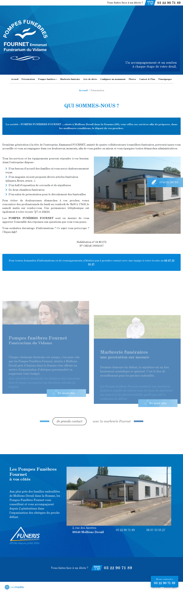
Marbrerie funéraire (70, 79)
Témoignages (165, 79)
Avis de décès (90, 79)
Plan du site (156, 587)
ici (14, 231)
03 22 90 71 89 (169, 3)
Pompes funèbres (47, 79)
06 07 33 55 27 (155, 530)
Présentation (28, 79)
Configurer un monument (113, 79)
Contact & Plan (147, 79)
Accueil (14, 79)
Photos (132, 79)
